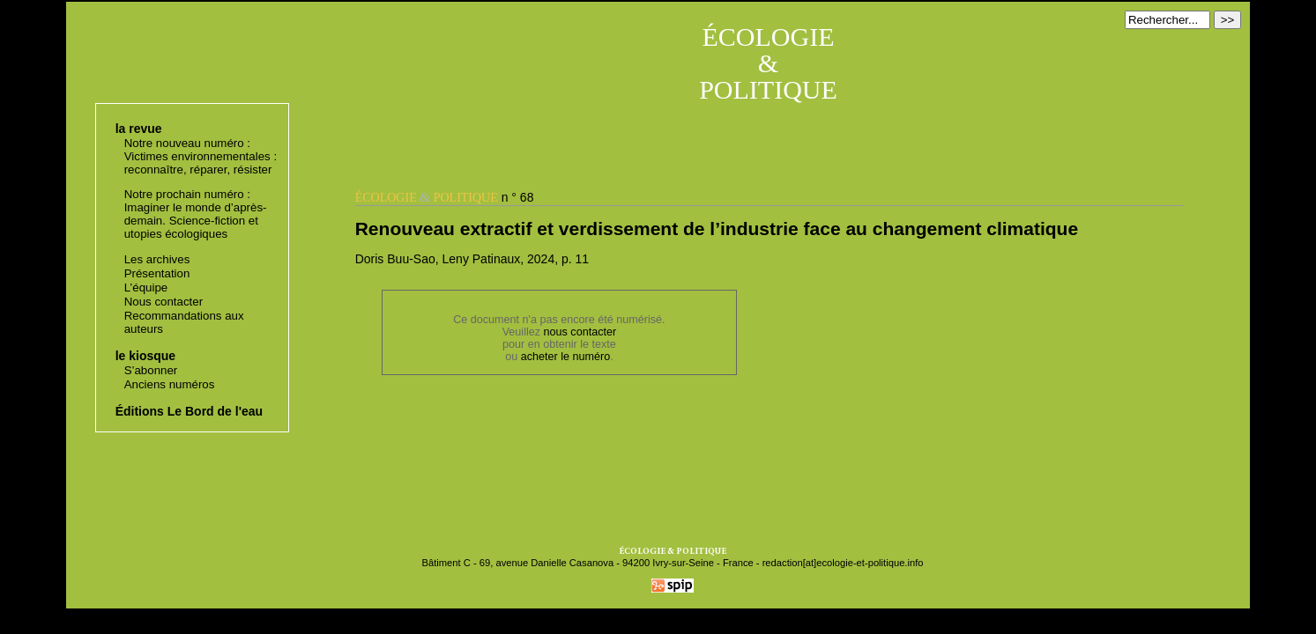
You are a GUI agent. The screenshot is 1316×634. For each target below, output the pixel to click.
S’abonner (151, 370)
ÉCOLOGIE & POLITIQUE (768, 63)
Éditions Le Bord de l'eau (189, 411)
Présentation (157, 273)
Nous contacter (163, 301)
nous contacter (580, 332)
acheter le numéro (566, 356)
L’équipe (146, 287)
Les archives (157, 259)
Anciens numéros (169, 384)
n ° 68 (444, 197)
